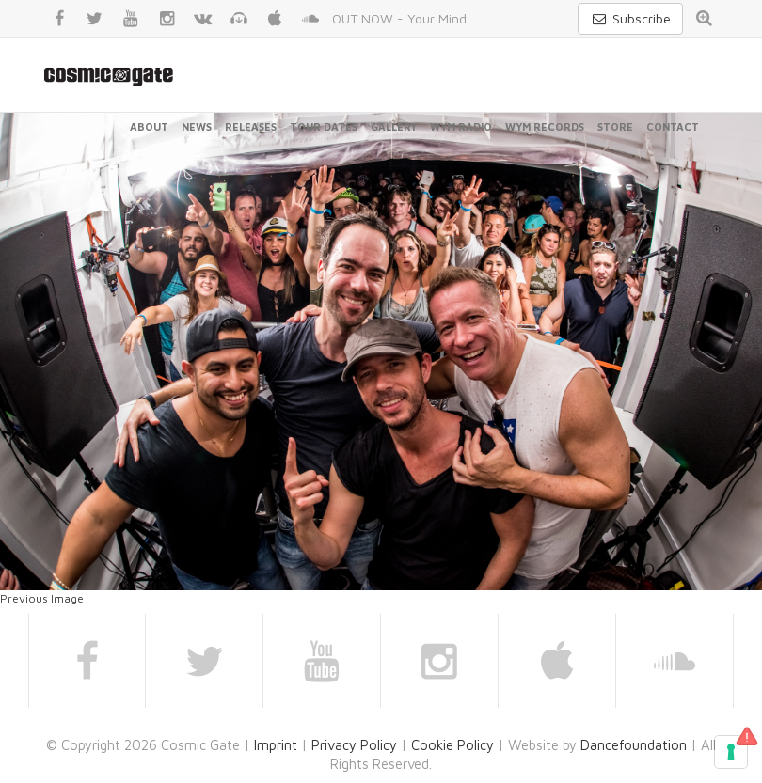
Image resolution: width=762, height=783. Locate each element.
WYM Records (544, 126)
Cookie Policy (452, 745)
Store (615, 126)
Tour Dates (323, 126)
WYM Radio (461, 126)
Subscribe (630, 18)
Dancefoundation (633, 745)
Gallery (394, 126)
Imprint (275, 745)
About (149, 126)
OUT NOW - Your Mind (399, 18)
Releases (251, 126)
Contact (672, 126)
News (197, 126)
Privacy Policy (354, 745)
